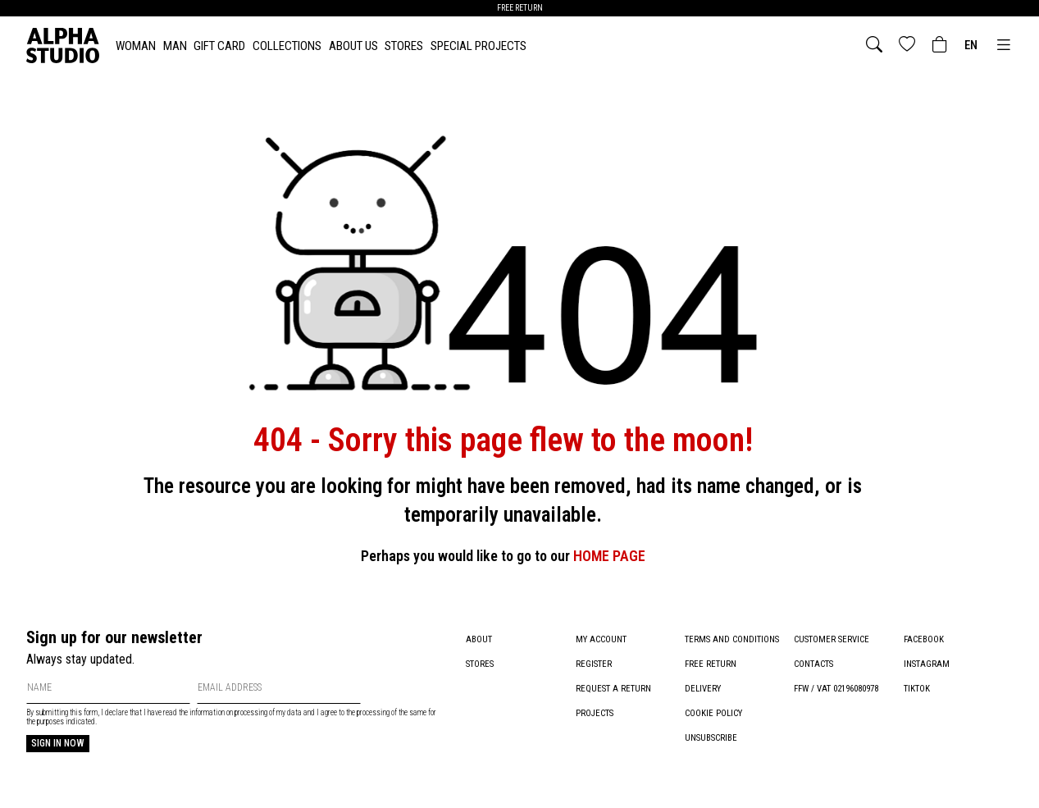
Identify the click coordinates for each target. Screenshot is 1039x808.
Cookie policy (713, 713)
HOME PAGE (609, 555)
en (970, 45)
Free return (710, 664)
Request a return (613, 688)
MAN (175, 46)
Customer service (831, 639)
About (479, 639)
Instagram (927, 664)
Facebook (924, 639)
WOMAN (136, 46)
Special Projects (478, 46)
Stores (404, 46)
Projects (594, 713)
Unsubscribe (711, 738)
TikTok (917, 688)
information (207, 712)
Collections (287, 46)
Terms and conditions (732, 639)
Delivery (703, 688)
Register (594, 664)
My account (601, 639)
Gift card (219, 46)
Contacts (813, 664)
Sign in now (57, 743)
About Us (353, 46)
